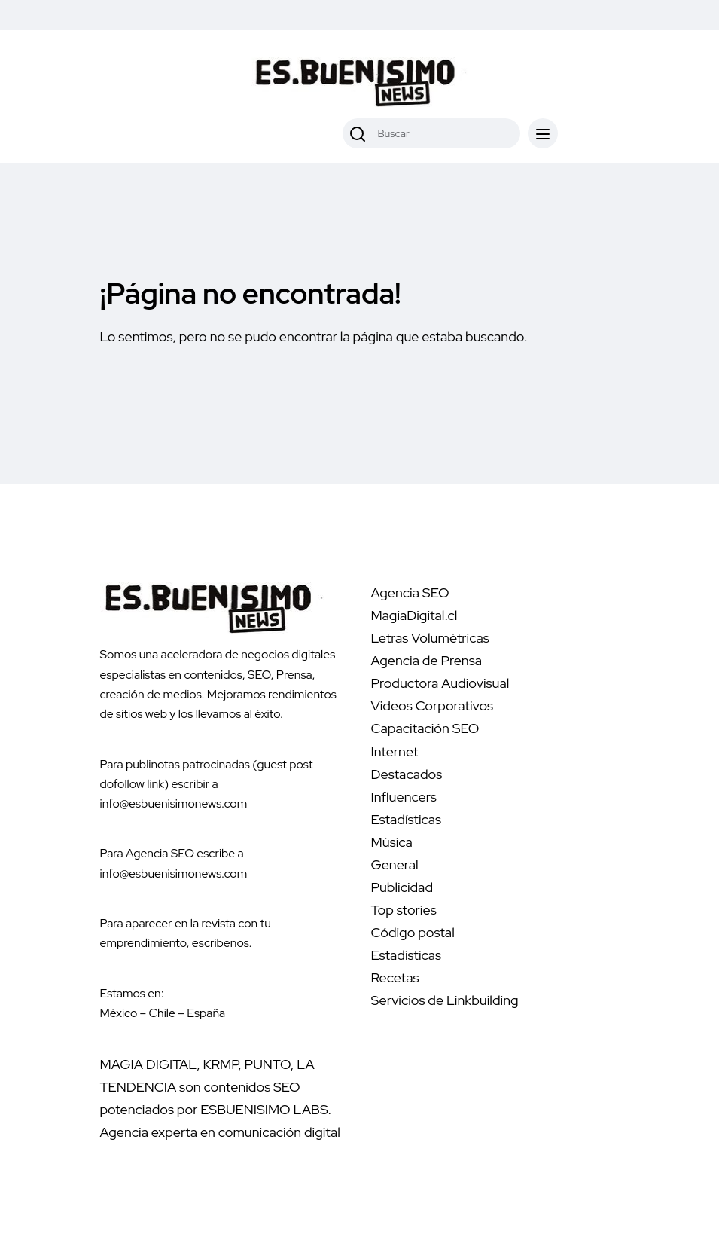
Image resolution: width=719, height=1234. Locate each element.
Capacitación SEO (425, 728)
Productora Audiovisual (440, 683)
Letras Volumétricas (430, 637)
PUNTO (268, 1064)
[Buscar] (358, 133)
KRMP (221, 1064)
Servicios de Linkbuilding (445, 1000)
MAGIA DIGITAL (148, 1064)
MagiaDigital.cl (414, 615)
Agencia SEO (410, 592)
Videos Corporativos (432, 705)
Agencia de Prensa (427, 660)
